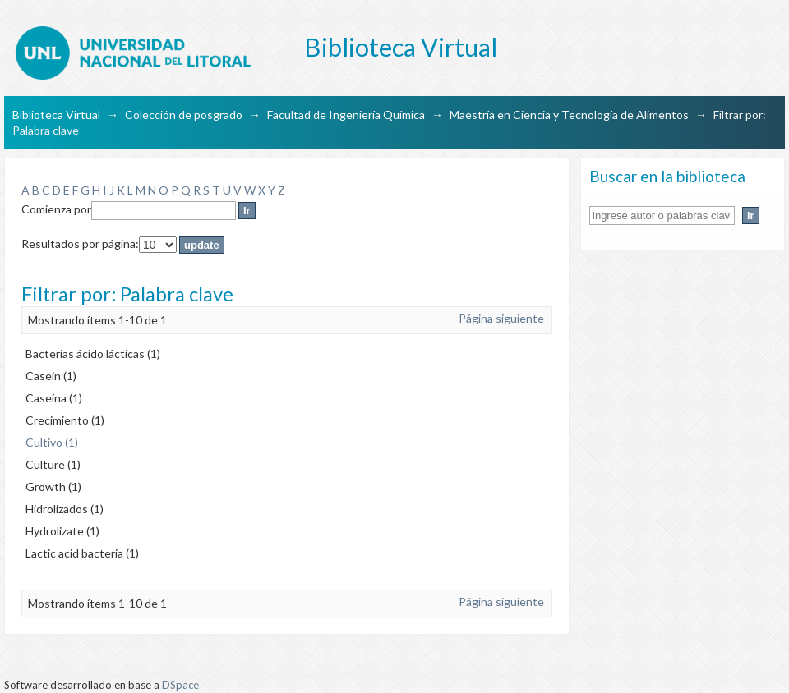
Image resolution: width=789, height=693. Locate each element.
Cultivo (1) (51, 442)
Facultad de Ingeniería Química (346, 115)
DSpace (180, 684)
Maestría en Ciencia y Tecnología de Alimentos (569, 115)
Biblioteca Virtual (56, 115)
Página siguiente (501, 318)
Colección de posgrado (183, 115)
